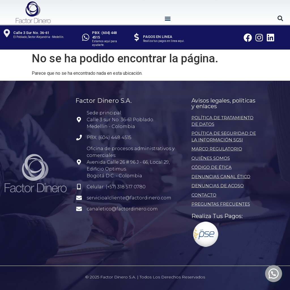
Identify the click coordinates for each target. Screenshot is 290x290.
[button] (167, 18)
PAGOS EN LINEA (157, 37)
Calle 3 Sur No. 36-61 (32, 33)
